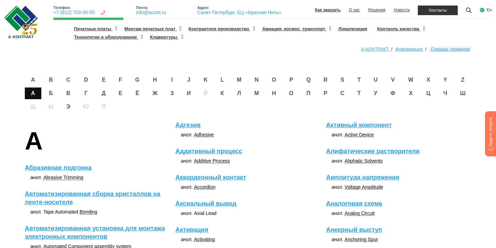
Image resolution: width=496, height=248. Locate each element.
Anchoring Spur (361, 239)
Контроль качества (399, 28)
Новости (402, 10)
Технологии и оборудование (106, 37)
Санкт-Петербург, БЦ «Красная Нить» (239, 12)
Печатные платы (93, 28)
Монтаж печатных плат (150, 28)
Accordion (204, 187)
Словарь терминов (450, 49)
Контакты (438, 10)
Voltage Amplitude (364, 187)
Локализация (352, 28)
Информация (409, 49)
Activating (204, 239)
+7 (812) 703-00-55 (74, 12)
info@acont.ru (151, 12)
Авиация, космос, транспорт (294, 28)
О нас (354, 10)
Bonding (88, 212)
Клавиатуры (164, 37)
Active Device (359, 134)
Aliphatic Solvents (364, 161)
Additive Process (212, 161)
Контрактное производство (219, 28)
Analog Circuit (360, 213)
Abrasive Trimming (63, 177)
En (489, 10)
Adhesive (204, 134)
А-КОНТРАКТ (375, 49)
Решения (376, 10)
